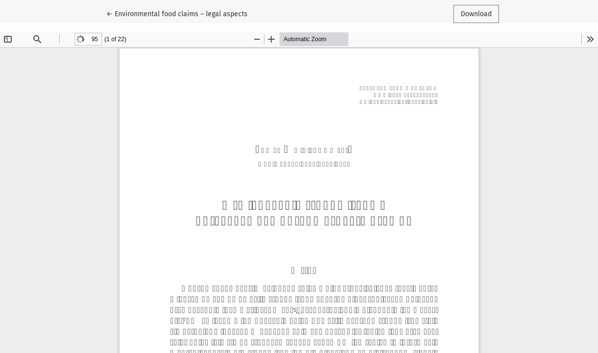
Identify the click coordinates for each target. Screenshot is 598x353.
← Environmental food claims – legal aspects (177, 13)
